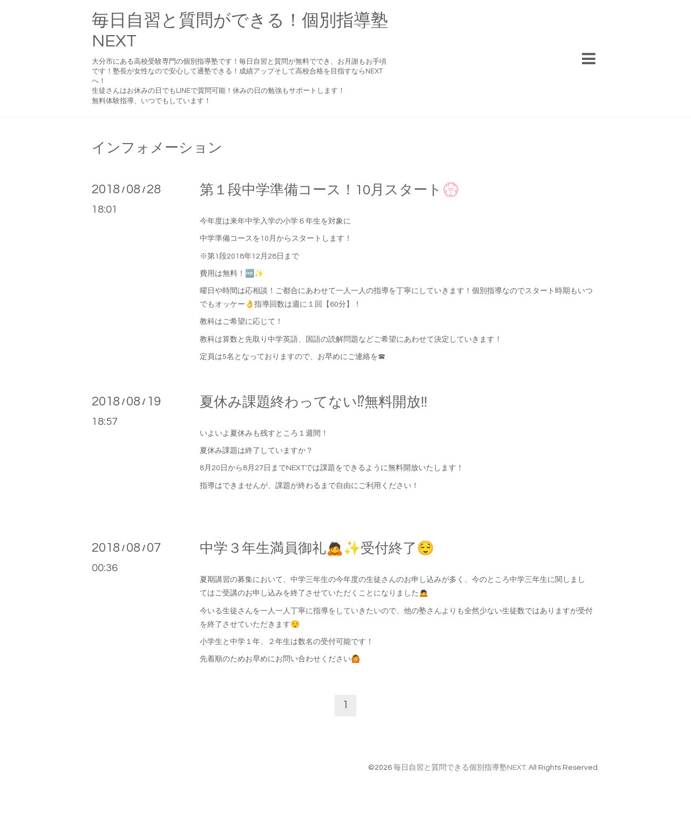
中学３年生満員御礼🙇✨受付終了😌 (317, 548)
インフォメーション (157, 148)
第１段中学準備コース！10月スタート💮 (329, 190)
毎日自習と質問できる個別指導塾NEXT (459, 767)
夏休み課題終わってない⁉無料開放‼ (314, 402)
